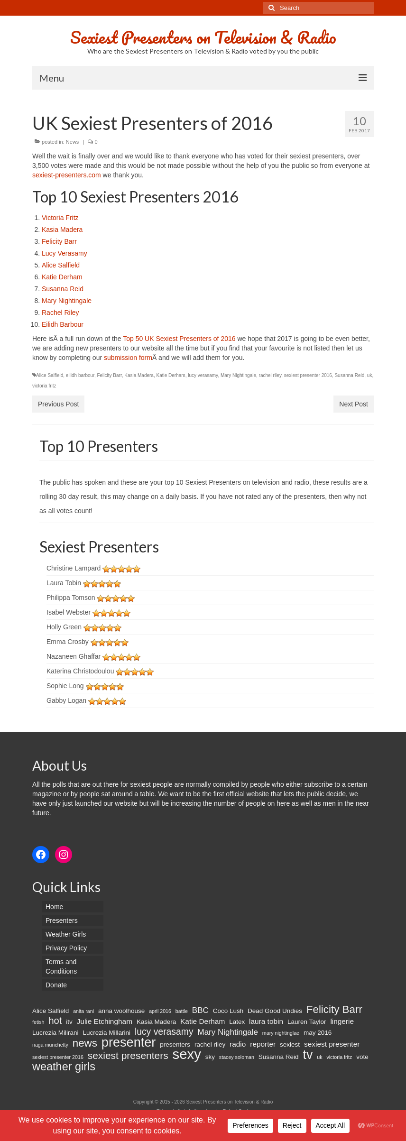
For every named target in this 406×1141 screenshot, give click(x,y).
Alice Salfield (61, 265)
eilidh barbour (80, 375)
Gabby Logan (66, 700)
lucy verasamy (203, 375)
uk (369, 375)
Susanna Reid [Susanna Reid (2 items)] (278, 1056)
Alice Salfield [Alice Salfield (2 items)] (50, 1010)
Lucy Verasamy (64, 253)
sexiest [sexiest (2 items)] (290, 1044)
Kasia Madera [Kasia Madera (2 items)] (156, 1021)
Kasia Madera (62, 229)
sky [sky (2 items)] (210, 1056)
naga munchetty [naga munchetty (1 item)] (50, 1045)
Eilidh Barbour (62, 324)
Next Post (353, 404)
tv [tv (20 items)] (308, 1054)
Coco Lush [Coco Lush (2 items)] (228, 1010)
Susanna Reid (62, 289)
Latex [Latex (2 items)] (237, 1021)
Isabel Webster (68, 612)
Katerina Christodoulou (80, 671)
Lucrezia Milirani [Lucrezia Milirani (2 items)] (55, 1032)
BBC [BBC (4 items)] (200, 1010)
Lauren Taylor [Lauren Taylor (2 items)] (306, 1021)
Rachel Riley (60, 312)
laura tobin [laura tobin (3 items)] (266, 1021)
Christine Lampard (73, 568)
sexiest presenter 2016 (308, 375)
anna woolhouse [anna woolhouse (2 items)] (121, 1010)
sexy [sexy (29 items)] (187, 1054)
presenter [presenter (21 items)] (129, 1042)
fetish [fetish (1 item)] (38, 1022)
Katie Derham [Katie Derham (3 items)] (202, 1021)
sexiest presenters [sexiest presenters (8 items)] (128, 1055)
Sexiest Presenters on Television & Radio (203, 37)
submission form (128, 357)
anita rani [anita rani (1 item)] (83, 1011)
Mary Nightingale (67, 300)
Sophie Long (65, 686)
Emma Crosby (67, 641)
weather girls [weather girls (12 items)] (63, 1066)
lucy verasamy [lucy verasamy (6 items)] (164, 1031)
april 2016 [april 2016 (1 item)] (160, 1011)
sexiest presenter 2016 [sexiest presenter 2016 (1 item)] (57, 1057)
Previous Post (58, 404)
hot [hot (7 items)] (55, 1020)
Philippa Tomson (70, 597)
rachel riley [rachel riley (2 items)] (209, 1044)
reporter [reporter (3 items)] (263, 1044)
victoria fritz (44, 385)
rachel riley (270, 375)
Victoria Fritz (60, 217)
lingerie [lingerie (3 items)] (342, 1021)
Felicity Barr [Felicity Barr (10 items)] (334, 1009)
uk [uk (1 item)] (319, 1057)
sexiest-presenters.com (66, 175)
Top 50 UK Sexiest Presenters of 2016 (180, 338)
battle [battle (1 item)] (181, 1011)
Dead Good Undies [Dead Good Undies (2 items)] (275, 1010)
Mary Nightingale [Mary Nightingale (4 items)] (227, 1032)
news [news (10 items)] (85, 1043)
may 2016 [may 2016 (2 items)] (318, 1032)
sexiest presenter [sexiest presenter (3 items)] (332, 1044)
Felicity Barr (59, 241)
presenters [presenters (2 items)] (175, 1044)
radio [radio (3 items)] (238, 1044)
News (72, 142)
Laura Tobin (63, 583)
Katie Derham (62, 277)
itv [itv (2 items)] (69, 1021)
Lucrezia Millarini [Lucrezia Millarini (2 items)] (106, 1032)
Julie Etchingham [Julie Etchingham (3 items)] (104, 1021)
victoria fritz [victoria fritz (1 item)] (339, 1057)
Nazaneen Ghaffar (73, 656)
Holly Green (64, 627)
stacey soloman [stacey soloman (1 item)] (236, 1057)
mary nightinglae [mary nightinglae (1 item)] (280, 1033)
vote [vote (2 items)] (362, 1056)
